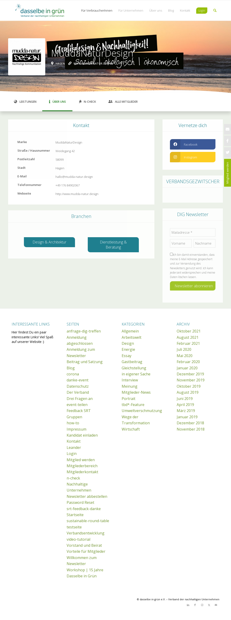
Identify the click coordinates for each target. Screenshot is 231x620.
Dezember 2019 (190, 374)
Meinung (129, 386)
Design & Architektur (49, 242)
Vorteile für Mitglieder (86, 551)
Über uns (57, 102)
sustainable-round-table (88, 520)
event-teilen (77, 404)
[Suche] (214, 10)
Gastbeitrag (132, 361)
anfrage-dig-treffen (84, 331)
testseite (74, 527)
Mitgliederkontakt (82, 471)
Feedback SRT (79, 410)
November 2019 (191, 380)
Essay (126, 355)
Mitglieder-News (136, 392)
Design (128, 343)
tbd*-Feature (133, 404)
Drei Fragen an (80, 398)
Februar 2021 (188, 343)
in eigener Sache (136, 374)
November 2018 (191, 429)
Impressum (76, 429)
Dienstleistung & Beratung (113, 245)
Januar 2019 (187, 416)
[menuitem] (96, 10)
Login (72, 453)
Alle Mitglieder (123, 102)
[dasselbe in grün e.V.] (46, 10)
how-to (73, 422)
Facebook (183, 144)
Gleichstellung (134, 368)
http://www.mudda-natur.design (76, 194)
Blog (71, 368)
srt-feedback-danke (84, 508)
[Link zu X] (208, 604)
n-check (73, 478)
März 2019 (186, 410)
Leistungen (25, 102)
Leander (74, 447)
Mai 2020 (184, 355)
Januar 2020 (187, 368)
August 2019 (187, 392)
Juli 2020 (184, 349)
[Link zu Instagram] (201, 604)
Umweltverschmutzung (142, 410)
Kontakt (74, 441)
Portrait (128, 398)
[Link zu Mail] (215, 604)
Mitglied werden (81, 459)
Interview (130, 380)
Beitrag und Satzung (85, 361)
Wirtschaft (131, 429)
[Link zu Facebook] (195, 604)
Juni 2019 (185, 398)
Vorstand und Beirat (84, 545)
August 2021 (187, 337)
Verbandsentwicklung (85, 533)
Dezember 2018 (190, 422)
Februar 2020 (188, 361)
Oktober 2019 (189, 386)
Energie (128, 349)
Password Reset (80, 502)
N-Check (87, 102)
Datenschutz (78, 386)
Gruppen (74, 416)
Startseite (75, 514)
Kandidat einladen (82, 435)
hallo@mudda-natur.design (74, 177)
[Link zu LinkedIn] (188, 604)
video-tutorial (78, 539)
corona (73, 374)
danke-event (77, 380)
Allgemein (130, 331)
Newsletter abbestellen (87, 496)
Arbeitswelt (131, 337)
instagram (183, 157)
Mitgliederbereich (82, 465)
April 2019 (185, 404)
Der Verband (78, 392)
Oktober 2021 (189, 331)
